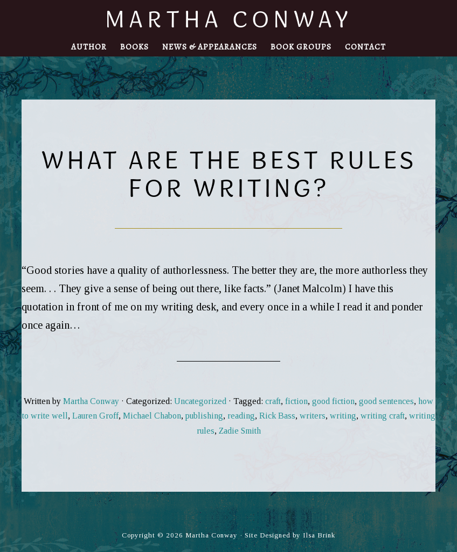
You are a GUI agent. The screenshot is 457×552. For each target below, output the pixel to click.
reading (241, 415)
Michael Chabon (152, 415)
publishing (204, 415)
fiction (296, 401)
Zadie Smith (240, 430)
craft (273, 401)
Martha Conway (228, 19)
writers (313, 415)
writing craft (383, 415)
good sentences (386, 401)
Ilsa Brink (319, 535)
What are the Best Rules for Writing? (229, 173)
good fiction (333, 401)
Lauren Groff (95, 415)
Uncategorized (200, 401)
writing (343, 415)
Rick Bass (277, 415)
